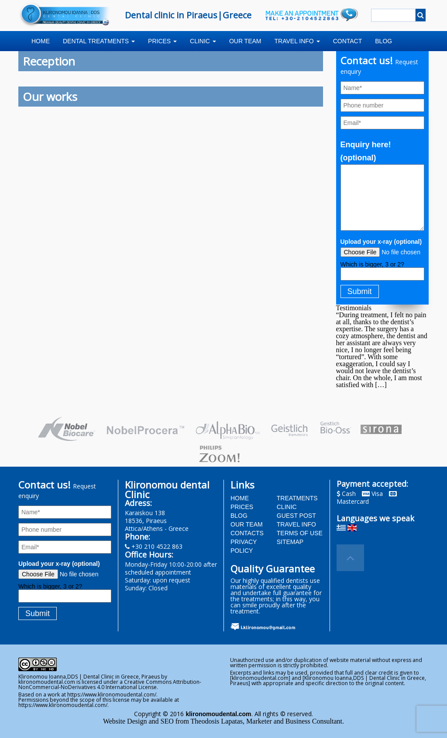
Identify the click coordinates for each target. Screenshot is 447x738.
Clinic (203, 41)
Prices (162, 41)
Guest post (296, 515)
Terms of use (300, 533)
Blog (383, 41)
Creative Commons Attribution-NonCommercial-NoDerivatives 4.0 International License (109, 684)
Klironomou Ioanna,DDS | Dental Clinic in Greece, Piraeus (89, 676)
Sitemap (290, 541)
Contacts (247, 533)
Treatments (297, 498)
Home (40, 41)
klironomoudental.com (46, 682)
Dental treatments (99, 41)
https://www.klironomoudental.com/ (111, 694)
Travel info (297, 41)
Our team (245, 41)
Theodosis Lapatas (217, 721)
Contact (347, 41)
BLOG (239, 515)
